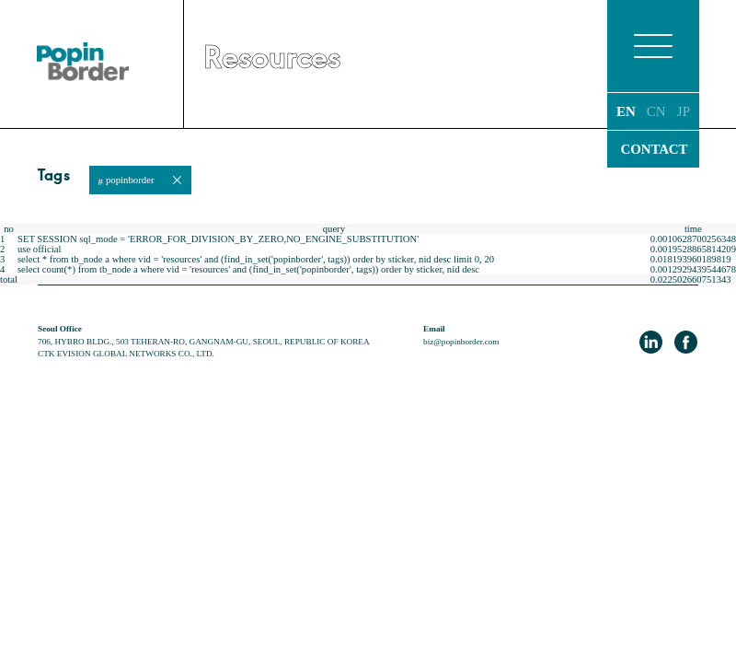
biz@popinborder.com (461, 341)
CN (656, 111)
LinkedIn (651, 343)
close (177, 180)
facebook (686, 343)
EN (626, 111)
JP (683, 111)
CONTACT (654, 149)
